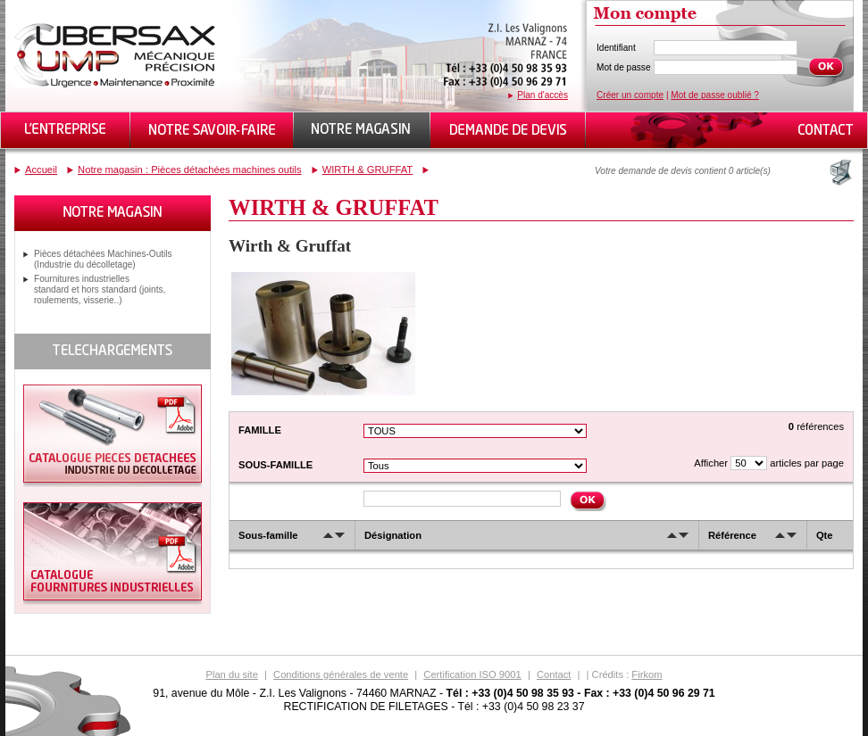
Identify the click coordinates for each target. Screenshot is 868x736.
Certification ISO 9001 (472, 674)
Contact (554, 674)
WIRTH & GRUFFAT (367, 169)
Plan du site (231, 674)
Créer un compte (630, 95)
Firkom (646, 674)
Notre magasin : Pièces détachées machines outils (190, 169)
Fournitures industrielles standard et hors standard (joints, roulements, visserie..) (99, 289)
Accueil (41, 169)
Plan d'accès (542, 95)
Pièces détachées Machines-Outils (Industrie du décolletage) (103, 259)
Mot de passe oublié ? (715, 95)
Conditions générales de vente (340, 674)
